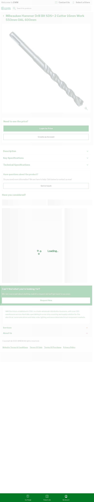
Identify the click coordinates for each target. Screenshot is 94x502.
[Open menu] (28, 497)
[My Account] (66, 497)
